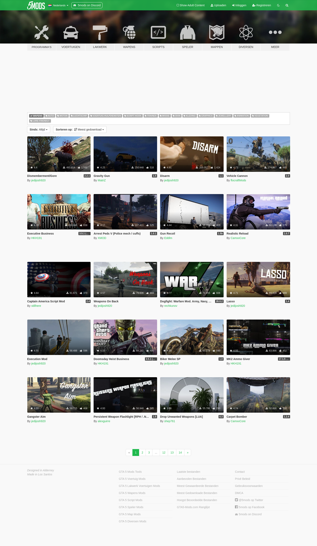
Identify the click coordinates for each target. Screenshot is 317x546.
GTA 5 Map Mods (130, 514)
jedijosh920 (38, 180)
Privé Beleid (242, 478)
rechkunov (170, 305)
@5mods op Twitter (249, 500)
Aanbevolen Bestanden (191, 478)
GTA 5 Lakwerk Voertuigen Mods (139, 486)
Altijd (39, 129)
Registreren (261, 5)
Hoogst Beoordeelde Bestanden (197, 500)
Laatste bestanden (188, 471)
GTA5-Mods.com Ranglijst (193, 507)
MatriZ (102, 180)
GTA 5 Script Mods (130, 500)
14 (180, 452)
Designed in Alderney (40, 470)
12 (164, 452)
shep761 (169, 421)
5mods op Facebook (249, 507)
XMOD (102, 238)
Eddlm (168, 238)
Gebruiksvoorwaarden (249, 486)
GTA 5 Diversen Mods (132, 521)
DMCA (239, 493)
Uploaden (218, 5)
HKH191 (36, 238)
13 (172, 452)
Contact (240, 471)
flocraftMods (238, 180)
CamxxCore (238, 238)
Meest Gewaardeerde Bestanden (197, 486)
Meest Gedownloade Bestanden (197, 493)
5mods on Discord (248, 514)
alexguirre (104, 421)
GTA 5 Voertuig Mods (132, 478)
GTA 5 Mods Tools (130, 471)
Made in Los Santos (39, 474)
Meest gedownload (80, 129)
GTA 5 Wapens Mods (132, 493)
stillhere (36, 305)
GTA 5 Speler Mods (131, 507)
